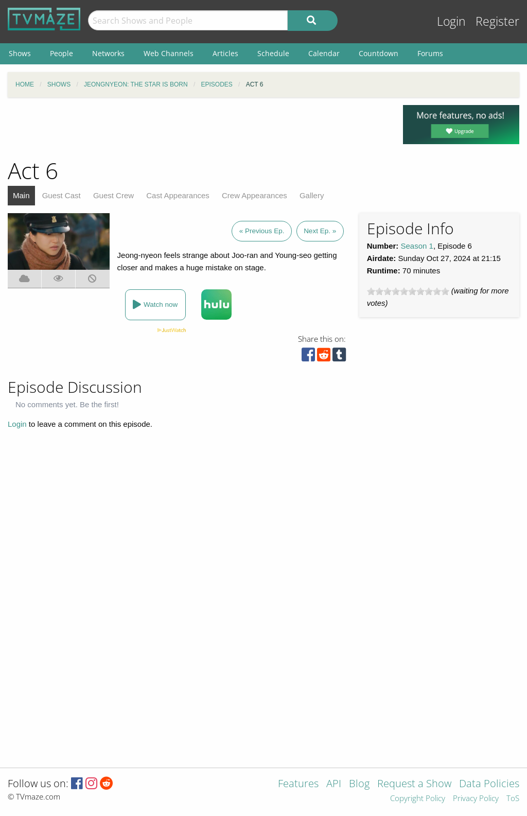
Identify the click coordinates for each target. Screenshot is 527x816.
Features (298, 784)
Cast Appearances (177, 195)
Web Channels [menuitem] (169, 53)
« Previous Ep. (262, 231)
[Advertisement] (197, 128)
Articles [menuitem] (225, 53)
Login (451, 21)
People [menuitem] (61, 53)
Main (21, 195)
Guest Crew (113, 195)
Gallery (312, 195)
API (333, 784)
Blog (359, 784)
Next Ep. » (320, 231)
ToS (512, 798)
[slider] (408, 291)
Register (497, 21)
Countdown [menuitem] (378, 53)
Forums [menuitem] (430, 53)
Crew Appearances (254, 195)
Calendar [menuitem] (324, 53)
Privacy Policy (476, 798)
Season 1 (417, 245)
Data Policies (489, 784)
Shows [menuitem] (20, 53)
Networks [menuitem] (108, 53)
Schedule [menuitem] (273, 53)
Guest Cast (61, 195)
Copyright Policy (417, 798)
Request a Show (414, 784)
